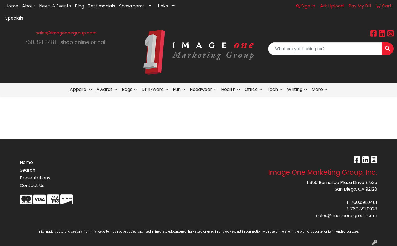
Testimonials (101, 6)
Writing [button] (294, 89)
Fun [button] (177, 89)
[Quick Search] (325, 48)
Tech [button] (272, 89)
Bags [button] (127, 89)
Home (11, 6)
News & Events (55, 6)
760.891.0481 (364, 202)
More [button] (317, 89)
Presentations (35, 178)
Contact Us (32, 185)
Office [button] (251, 89)
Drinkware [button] (152, 89)
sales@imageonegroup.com (66, 33)
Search (27, 170)
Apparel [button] (78, 89)
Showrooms (132, 6)
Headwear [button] (201, 89)
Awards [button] (104, 89)
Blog (79, 6)
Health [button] (228, 89)
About (28, 6)
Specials (14, 18)
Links (163, 6)
